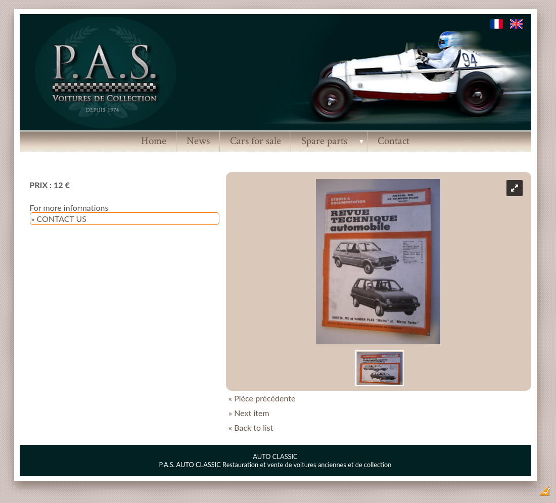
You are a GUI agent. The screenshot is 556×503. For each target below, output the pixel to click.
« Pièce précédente (261, 398)
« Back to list (250, 427)
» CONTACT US (59, 218)
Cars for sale (255, 141)
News (198, 141)
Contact (393, 141)
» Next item (248, 413)
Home (153, 141)
